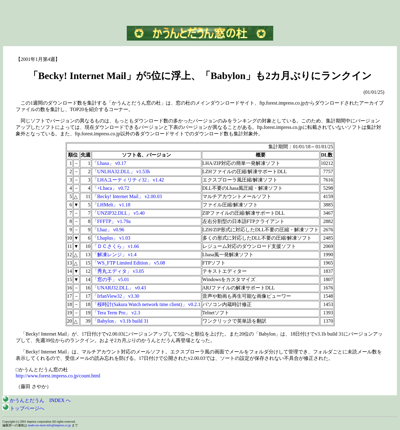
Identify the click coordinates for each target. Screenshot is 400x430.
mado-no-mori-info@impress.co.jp (49, 425)
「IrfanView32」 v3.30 (115, 296)
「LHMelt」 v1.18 (111, 204)
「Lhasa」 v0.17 (109, 163)
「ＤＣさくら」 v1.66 (115, 246)
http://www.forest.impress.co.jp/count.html (58, 375)
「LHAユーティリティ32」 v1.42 (128, 179)
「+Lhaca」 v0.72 (110, 188)
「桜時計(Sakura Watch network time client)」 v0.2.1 (146, 304)
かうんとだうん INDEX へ (36, 400)
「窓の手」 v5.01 (110, 279)
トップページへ (23, 408)
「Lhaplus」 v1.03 (111, 238)
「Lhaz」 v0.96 (108, 229)
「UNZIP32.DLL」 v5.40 (118, 213)
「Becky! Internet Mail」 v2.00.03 (127, 196)
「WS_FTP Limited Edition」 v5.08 (128, 262)
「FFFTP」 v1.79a (111, 221)
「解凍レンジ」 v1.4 (114, 254)
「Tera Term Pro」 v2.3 (116, 312)
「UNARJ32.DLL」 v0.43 (119, 287)
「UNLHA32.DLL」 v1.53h (121, 171)
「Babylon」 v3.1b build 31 (120, 321)
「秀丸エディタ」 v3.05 (118, 271)
